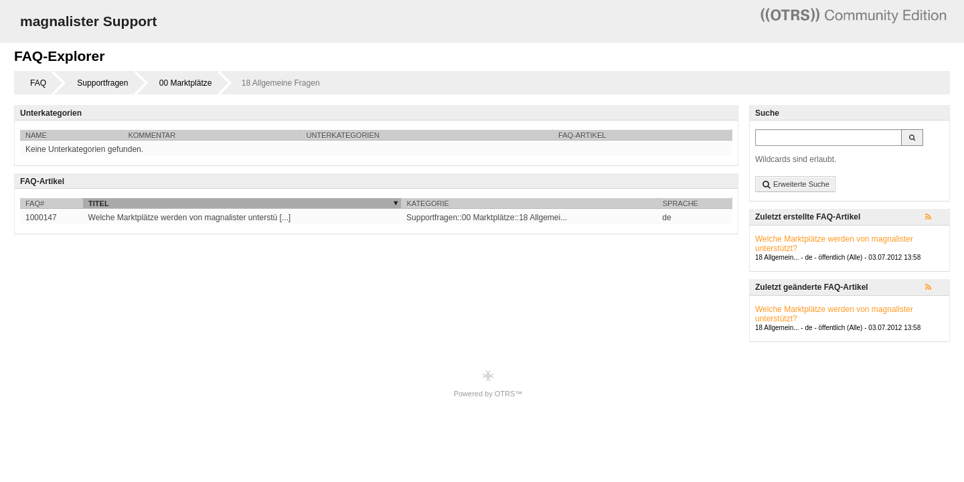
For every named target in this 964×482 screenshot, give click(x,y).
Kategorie (428, 203)
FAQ (38, 83)
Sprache (680, 203)
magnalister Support (88, 21)
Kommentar (151, 135)
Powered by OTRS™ (488, 383)
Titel (98, 203)
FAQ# (34, 203)
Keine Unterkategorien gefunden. (84, 149)
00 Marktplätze (185, 83)
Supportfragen (102, 83)
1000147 (41, 217)
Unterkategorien (342, 135)
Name (36, 135)
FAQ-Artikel (582, 135)
